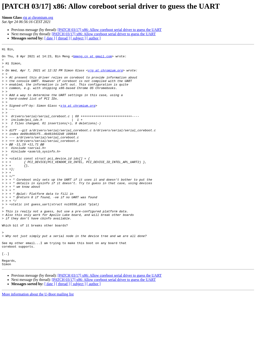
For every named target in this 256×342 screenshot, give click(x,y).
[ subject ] (78, 38)
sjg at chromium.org (38, 17)
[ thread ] (63, 38)
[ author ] (94, 38)
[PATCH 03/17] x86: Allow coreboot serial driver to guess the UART (110, 30)
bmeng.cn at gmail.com (92, 58)
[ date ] (49, 38)
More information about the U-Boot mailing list (38, 338)
